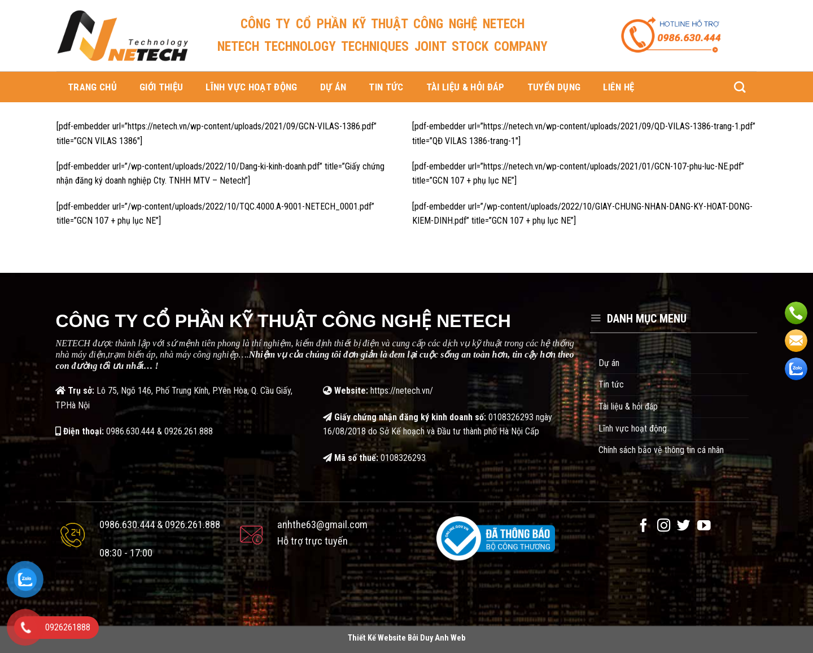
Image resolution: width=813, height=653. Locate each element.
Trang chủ (92, 87)
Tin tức (386, 87)
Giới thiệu (161, 87)
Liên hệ (618, 87)
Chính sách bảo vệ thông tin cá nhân (661, 450)
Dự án (333, 87)
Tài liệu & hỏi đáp (465, 87)
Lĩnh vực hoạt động (251, 87)
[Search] (740, 87)
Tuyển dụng (553, 87)
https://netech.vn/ (401, 390)
